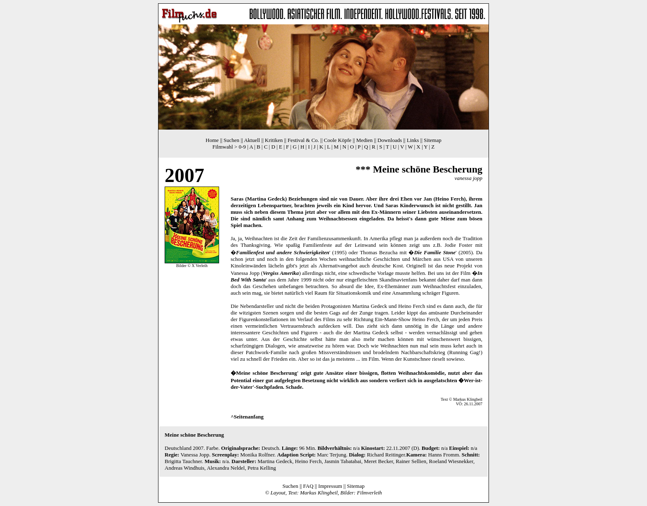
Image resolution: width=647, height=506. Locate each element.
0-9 (242, 147)
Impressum (330, 486)
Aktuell (252, 140)
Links (413, 140)
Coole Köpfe (338, 140)
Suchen (231, 140)
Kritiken (274, 140)
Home (212, 140)
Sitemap (433, 140)
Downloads (390, 140)
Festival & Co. (303, 140)
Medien (364, 140)
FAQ (308, 486)
